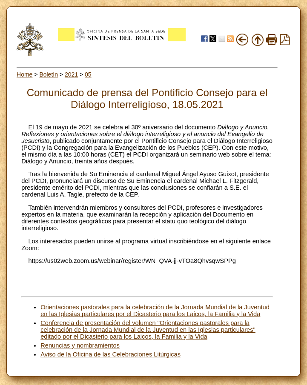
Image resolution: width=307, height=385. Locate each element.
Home (24, 74)
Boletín (48, 74)
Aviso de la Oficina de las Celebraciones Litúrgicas (110, 354)
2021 (71, 74)
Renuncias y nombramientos (80, 345)
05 (88, 74)
